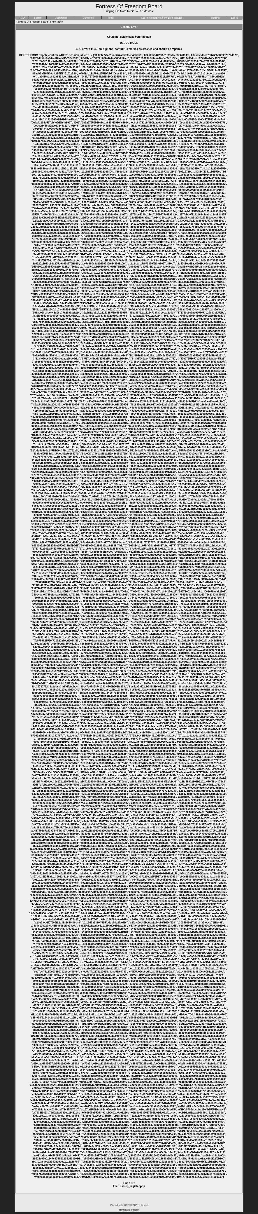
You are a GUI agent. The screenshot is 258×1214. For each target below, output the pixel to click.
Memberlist (88, 17)
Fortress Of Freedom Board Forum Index (39, 21)
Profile (110, 17)
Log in (234, 17)
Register (215, 17)
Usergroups (61, 17)
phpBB (123, 1205)
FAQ (22, 17)
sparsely (136, 1210)
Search (38, 17)
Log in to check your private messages (162, 17)
